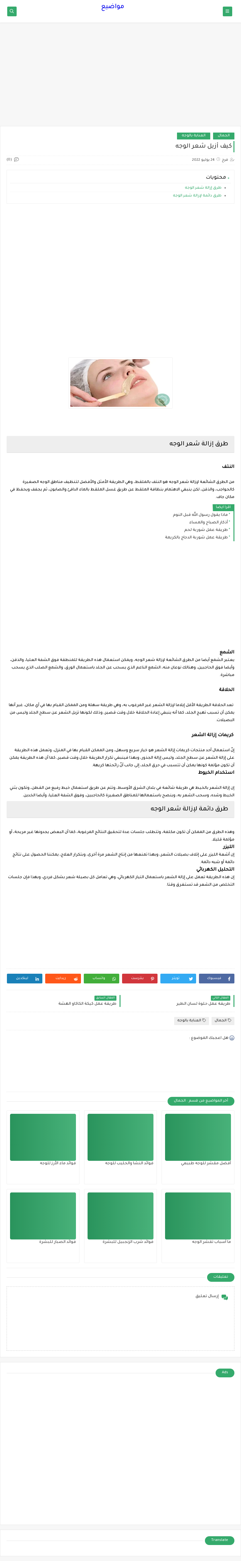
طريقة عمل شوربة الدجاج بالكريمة (196, 538)
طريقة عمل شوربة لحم (206, 530)
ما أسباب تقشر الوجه (211, 1242)
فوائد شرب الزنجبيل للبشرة (128, 1242)
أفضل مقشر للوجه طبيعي (206, 1163)
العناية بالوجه (194, 136)
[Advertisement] (120, 77)
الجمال (224, 136)
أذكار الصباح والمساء (208, 523)
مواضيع (112, 7)
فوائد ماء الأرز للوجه (58, 1163)
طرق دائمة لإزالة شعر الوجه (197, 196)
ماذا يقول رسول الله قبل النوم (200, 515)
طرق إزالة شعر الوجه (203, 188)
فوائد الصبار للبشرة (57, 1242)
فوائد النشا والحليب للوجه (129, 1163)
